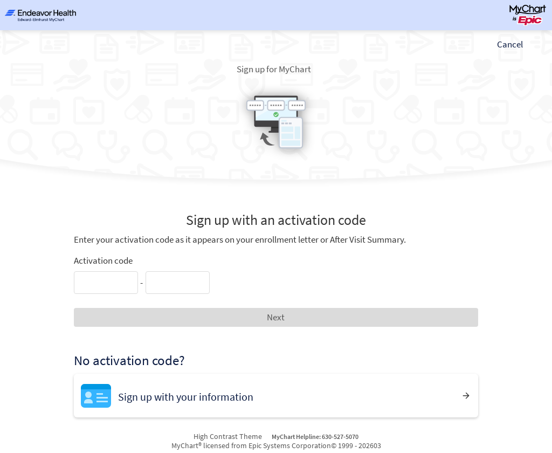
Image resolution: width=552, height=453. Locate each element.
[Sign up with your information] (276, 395)
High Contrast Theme (228, 436)
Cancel (510, 44)
